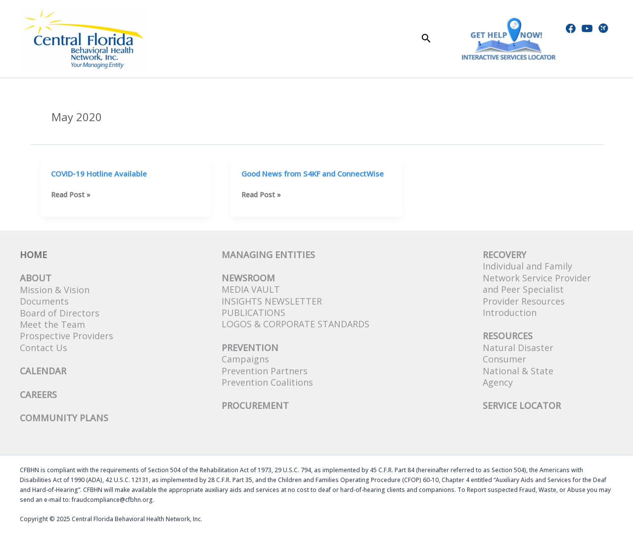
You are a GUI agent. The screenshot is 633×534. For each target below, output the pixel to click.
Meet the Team (52, 324)
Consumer (504, 359)
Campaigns (245, 359)
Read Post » (70, 194)
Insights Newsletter (272, 301)
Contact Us (43, 348)
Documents (44, 301)
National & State (518, 371)
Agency (498, 382)
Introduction (510, 312)
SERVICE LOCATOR (522, 405)
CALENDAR (43, 371)
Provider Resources (524, 301)
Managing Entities (268, 255)
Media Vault (251, 289)
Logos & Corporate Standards (295, 324)
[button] (426, 39)
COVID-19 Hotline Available (99, 173)
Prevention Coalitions (267, 382)
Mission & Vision (55, 290)
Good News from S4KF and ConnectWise (312, 173)
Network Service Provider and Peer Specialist (537, 283)
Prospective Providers (66, 336)
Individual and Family (527, 266)
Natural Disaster (518, 348)
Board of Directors (59, 313)
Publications (253, 312)
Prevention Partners (265, 371)
